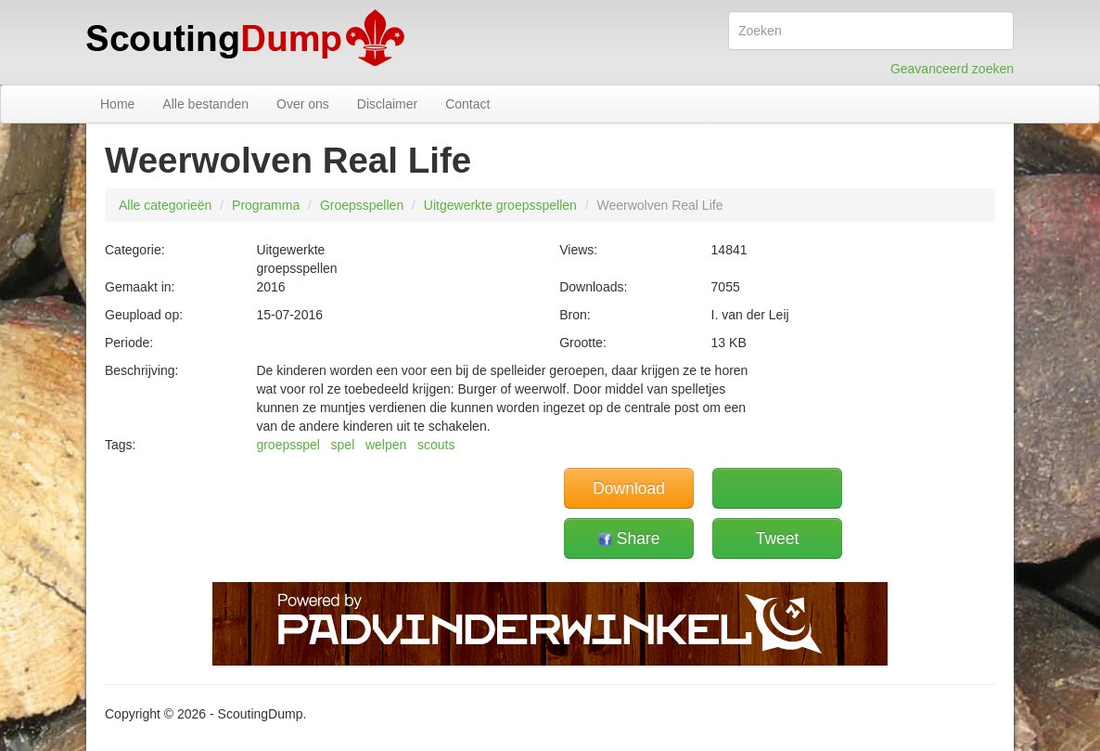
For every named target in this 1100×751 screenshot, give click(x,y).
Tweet (777, 538)
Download (629, 488)
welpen (385, 444)
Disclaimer (387, 104)
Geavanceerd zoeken (952, 68)
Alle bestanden (205, 104)
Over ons (302, 104)
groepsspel (288, 444)
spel (343, 444)
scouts (435, 444)
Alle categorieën (165, 205)
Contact (467, 104)
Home (117, 104)
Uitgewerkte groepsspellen (500, 205)
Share (629, 538)
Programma (266, 205)
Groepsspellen (361, 205)
